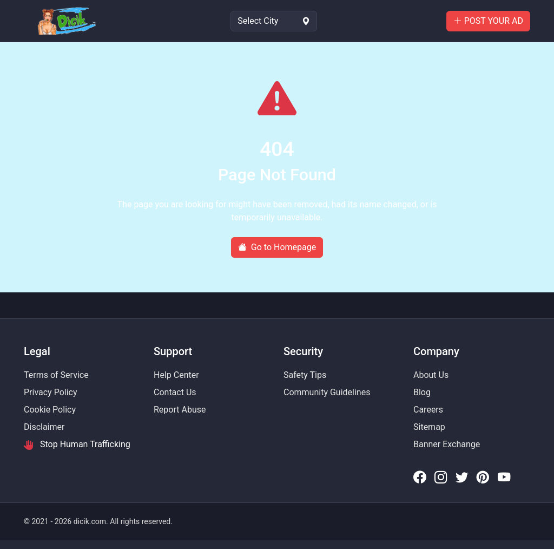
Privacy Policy (50, 392)
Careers (428, 409)
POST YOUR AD (488, 21)
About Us (431, 375)
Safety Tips (304, 375)
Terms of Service (56, 375)
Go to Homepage (277, 247)
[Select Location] (273, 21)
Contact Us (175, 392)
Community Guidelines (326, 392)
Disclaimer (44, 427)
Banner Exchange (446, 444)
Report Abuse (180, 409)
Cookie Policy (50, 409)
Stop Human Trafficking (77, 444)
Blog (422, 392)
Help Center (176, 375)
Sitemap (429, 427)
